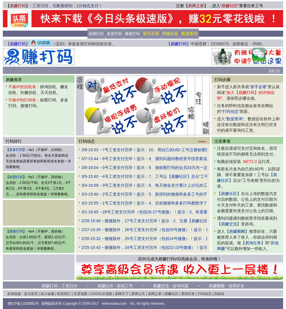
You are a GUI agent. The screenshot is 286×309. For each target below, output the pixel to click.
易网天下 (122, 294)
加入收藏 (47, 294)
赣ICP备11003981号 (23, 304)
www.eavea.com (114, 304)
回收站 (219, 294)
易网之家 (196, 5)
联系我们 (64, 294)
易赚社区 (230, 5)
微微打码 (132, 34)
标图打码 (96, 34)
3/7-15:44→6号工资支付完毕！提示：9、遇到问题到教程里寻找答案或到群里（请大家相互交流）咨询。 (174, 158)
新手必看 (258, 86)
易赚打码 (18, 5)
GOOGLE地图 (101, 294)
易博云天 (138, 294)
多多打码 (114, 34)
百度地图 (80, 294)
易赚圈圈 (237, 231)
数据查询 (234, 119)
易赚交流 (229, 224)
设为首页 (31, 294)
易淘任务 (253, 243)
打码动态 (230, 111)
